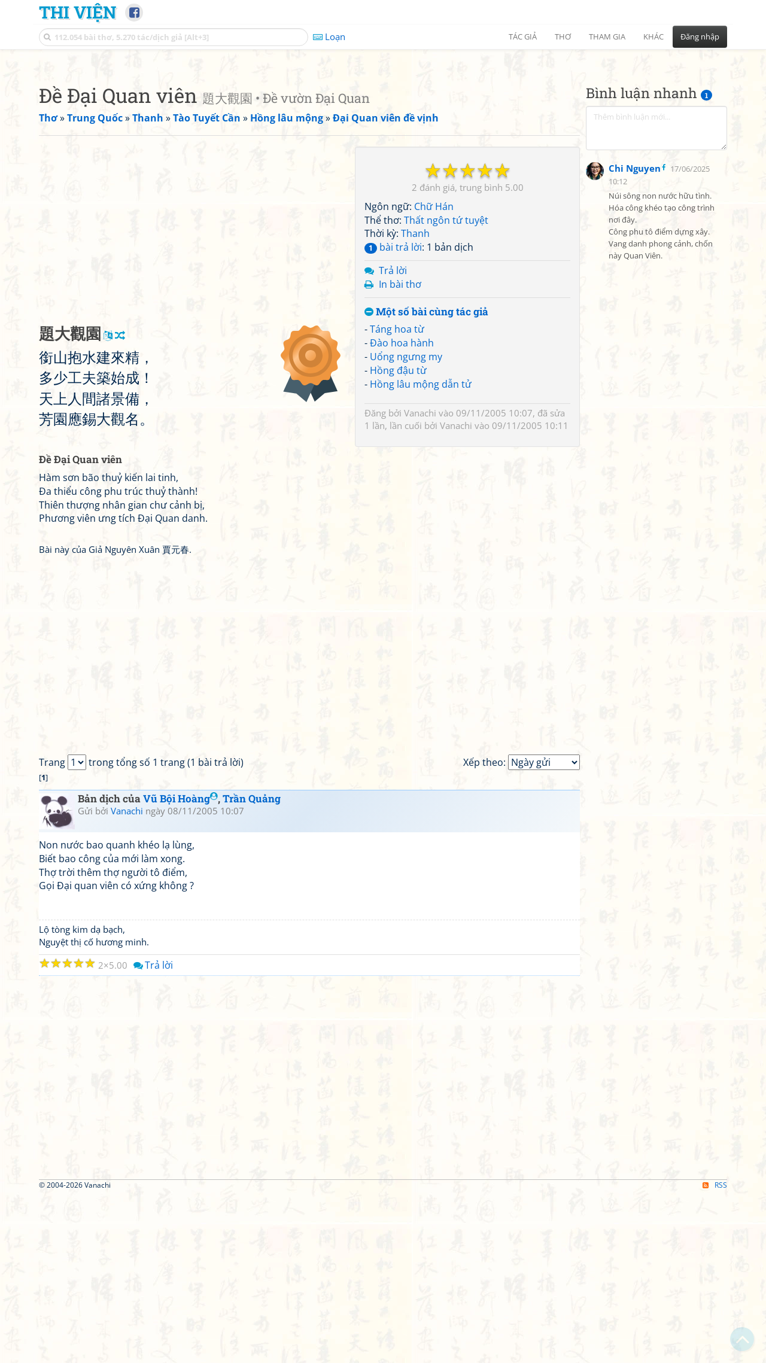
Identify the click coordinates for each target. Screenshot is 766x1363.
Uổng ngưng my (406, 524)
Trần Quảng (252, 966)
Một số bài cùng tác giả (426, 479)
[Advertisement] (383, 140)
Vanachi (420, 580)
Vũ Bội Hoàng (180, 966)
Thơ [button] (563, 36)
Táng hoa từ (397, 496)
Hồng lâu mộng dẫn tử (421, 551)
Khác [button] (653, 36)
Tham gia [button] (607, 36)
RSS (715, 1352)
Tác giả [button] (523, 36)
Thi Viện (77, 12)
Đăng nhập (699, 36)
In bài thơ (400, 451)
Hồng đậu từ (398, 537)
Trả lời (393, 438)
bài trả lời (393, 414)
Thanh (415, 400)
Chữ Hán (434, 374)
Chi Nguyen (635, 461)
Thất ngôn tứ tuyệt (446, 387)
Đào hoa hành (402, 510)
